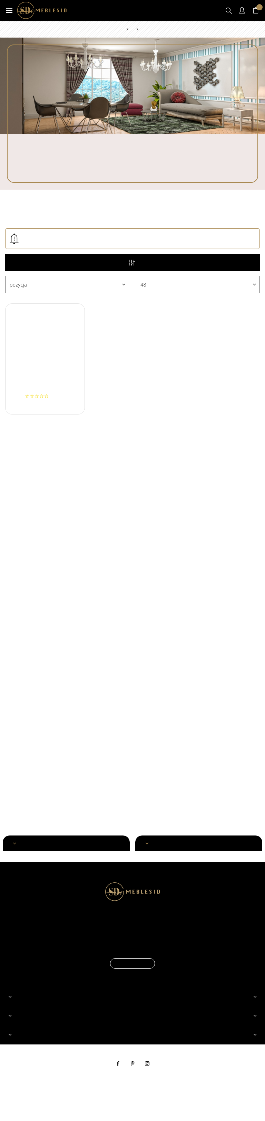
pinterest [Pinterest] (132, 1063)
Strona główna (122, 29)
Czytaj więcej (132, 963)
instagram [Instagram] (147, 1063)
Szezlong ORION (45, 387)
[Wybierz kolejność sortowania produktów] (67, 284)
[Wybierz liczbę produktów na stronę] (198, 284)
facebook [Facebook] (118, 1063)
